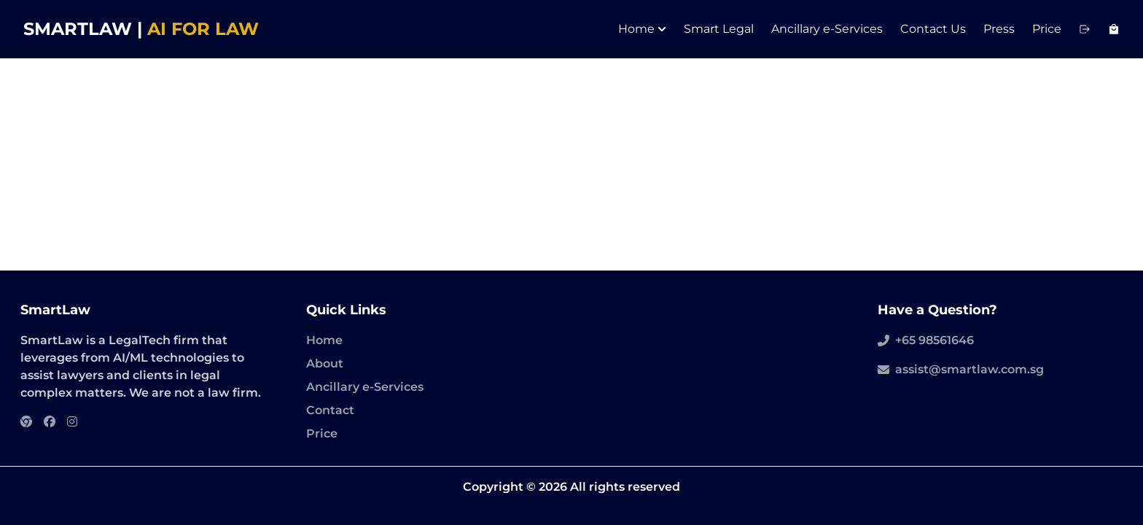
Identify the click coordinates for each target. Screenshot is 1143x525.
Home (642, 29)
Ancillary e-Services (827, 29)
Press (999, 29)
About (324, 363)
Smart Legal (719, 29)
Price (1046, 29)
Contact (330, 410)
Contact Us (933, 29)
